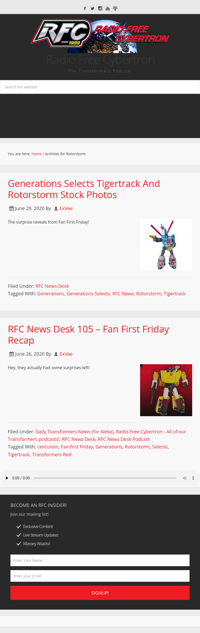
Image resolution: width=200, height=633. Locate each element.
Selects (159, 446)
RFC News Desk (52, 286)
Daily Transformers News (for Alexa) (74, 431)
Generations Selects (88, 293)
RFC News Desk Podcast (124, 439)
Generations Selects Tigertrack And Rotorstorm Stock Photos (84, 189)
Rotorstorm (148, 293)
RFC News (123, 293)
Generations (50, 293)
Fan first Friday (77, 446)
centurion (47, 446)
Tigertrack (175, 293)
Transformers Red (51, 454)
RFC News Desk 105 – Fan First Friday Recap (88, 335)
